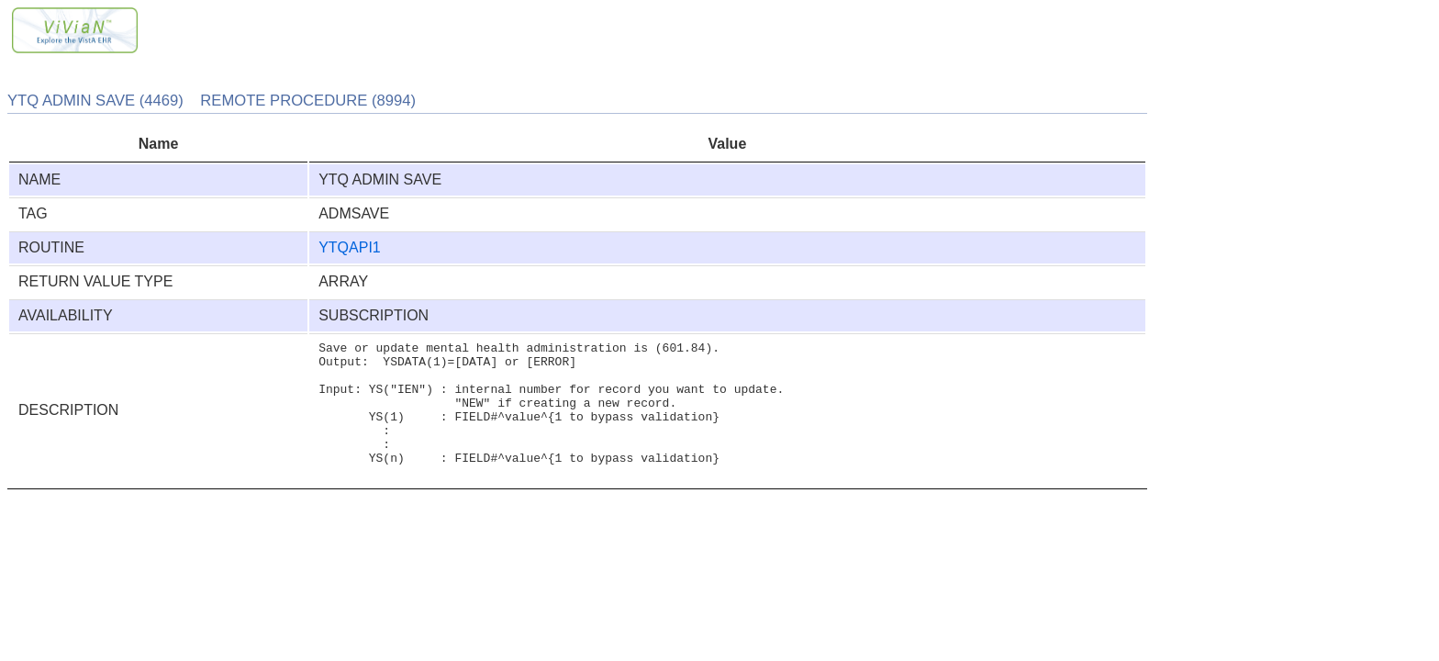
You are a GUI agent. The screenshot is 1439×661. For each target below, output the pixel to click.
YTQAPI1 (349, 247)
